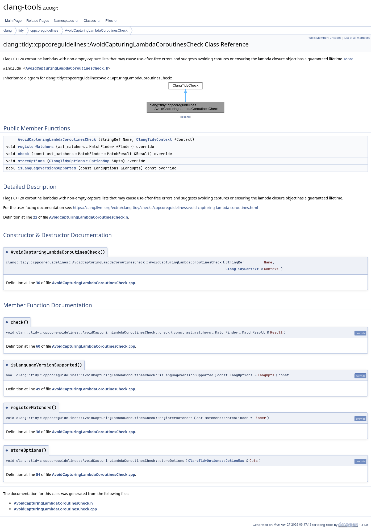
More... (350, 58)
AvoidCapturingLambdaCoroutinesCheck (96, 30)
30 (38, 282)
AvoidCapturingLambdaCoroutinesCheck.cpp (93, 282)
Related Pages (37, 21)
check (23, 153)
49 (38, 388)
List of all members (357, 38)
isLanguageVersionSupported (47, 168)
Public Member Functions (324, 38)
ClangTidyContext (154, 139)
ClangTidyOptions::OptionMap (79, 161)
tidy (21, 30)
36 (38, 431)
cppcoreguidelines (44, 30)
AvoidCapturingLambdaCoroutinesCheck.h (67, 68)
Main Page (13, 21)
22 (35, 217)
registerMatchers (35, 146)
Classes (92, 21)
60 (38, 346)
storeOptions (31, 161)
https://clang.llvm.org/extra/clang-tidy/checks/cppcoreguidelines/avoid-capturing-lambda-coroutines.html (165, 207)
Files (111, 21)
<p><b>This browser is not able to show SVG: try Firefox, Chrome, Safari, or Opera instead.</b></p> (185, 97)
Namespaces (66, 21)
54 (38, 474)
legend (185, 116)
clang (7, 30)
